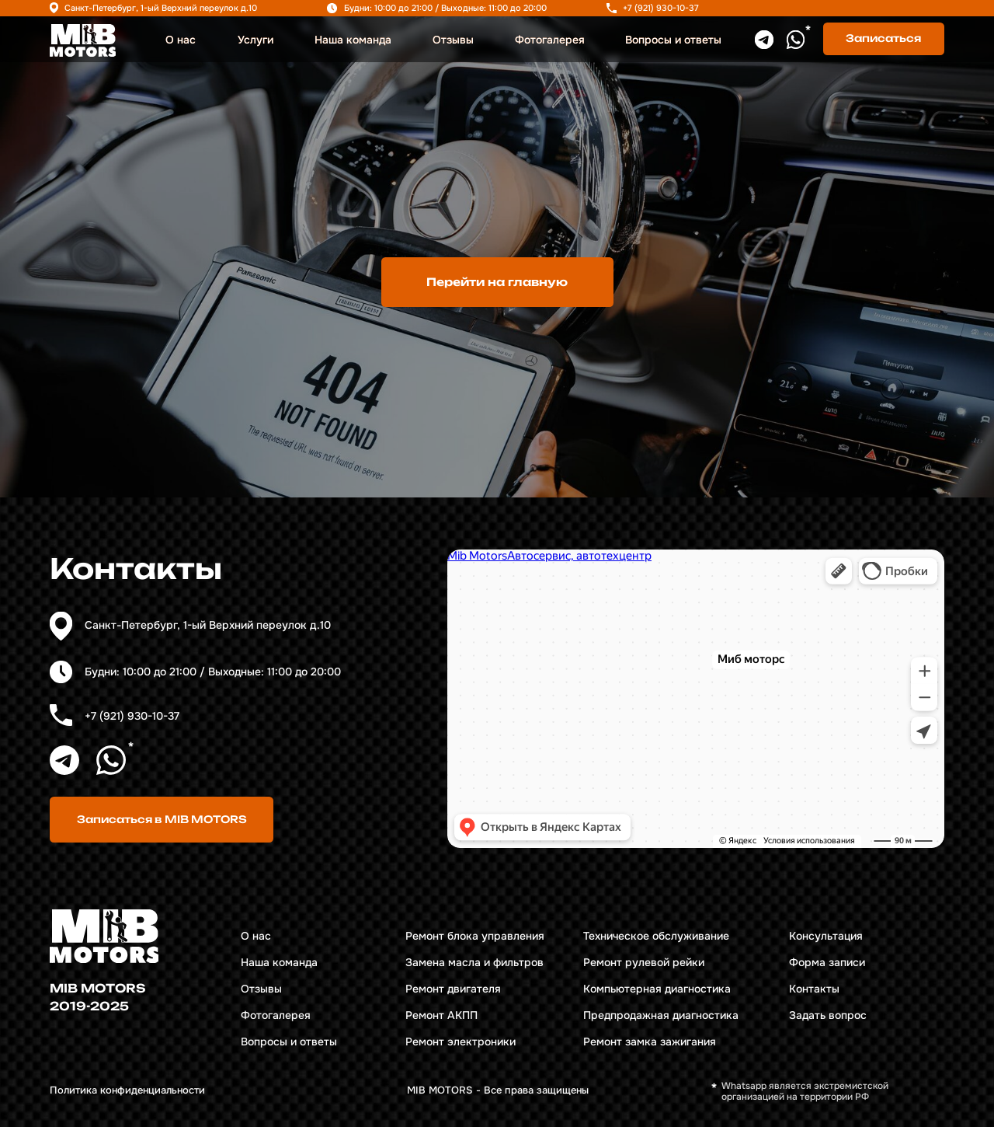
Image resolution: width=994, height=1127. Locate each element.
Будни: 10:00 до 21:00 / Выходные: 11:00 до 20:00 (445, 8)
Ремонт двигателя (453, 989)
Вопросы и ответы (673, 40)
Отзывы (453, 40)
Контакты (814, 989)
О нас (180, 40)
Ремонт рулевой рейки (643, 962)
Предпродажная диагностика (661, 1015)
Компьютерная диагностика (657, 989)
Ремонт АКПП (441, 1015)
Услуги (255, 40)
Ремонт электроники (460, 1041)
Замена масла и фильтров (474, 962)
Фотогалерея (550, 40)
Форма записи (827, 962)
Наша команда (353, 40)
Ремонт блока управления (474, 936)
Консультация (826, 936)
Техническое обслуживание (656, 936)
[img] (83, 40)
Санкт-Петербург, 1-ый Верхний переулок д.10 (160, 8)
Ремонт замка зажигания (649, 1041)
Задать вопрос (828, 1015)
